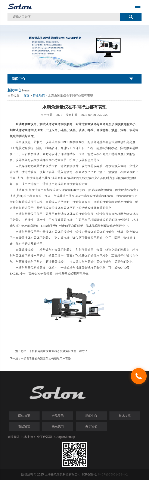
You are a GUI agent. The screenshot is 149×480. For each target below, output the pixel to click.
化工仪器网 (44, 437)
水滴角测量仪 (25, 124)
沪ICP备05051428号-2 (113, 474)
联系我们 (58, 426)
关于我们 (91, 426)
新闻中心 (91, 415)
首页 (26, 95)
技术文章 (125, 415)
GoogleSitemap (64, 437)
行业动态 (39, 95)
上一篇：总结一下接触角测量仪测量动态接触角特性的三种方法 (48, 351)
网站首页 (24, 415)
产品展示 (58, 415)
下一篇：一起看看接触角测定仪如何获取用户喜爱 (40, 358)
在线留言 (24, 426)
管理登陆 (13, 437)
